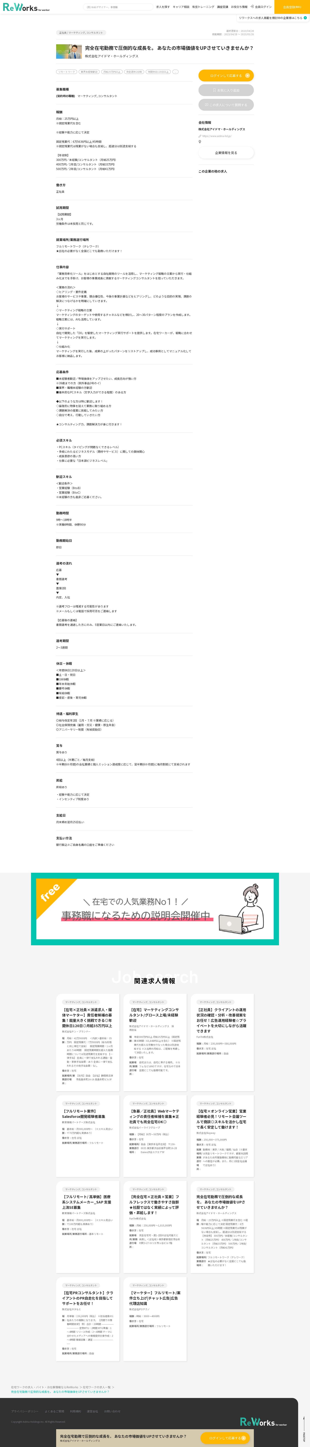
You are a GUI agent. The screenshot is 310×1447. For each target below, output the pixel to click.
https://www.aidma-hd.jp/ (217, 136)
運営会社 (92, 1411)
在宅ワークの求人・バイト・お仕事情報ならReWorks (47, 1387)
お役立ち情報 (239, 7)
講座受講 (222, 7)
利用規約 (75, 1411)
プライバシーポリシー (25, 1411)
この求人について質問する (226, 104)
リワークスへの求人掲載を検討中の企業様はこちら (273, 18)
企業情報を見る (226, 152)
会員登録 (292, 7)
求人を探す (163, 7)
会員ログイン (261, 7)
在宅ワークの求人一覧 (99, 1387)
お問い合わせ (112, 1411)
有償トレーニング (203, 7)
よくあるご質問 (54, 1411)
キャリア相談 (181, 7)
